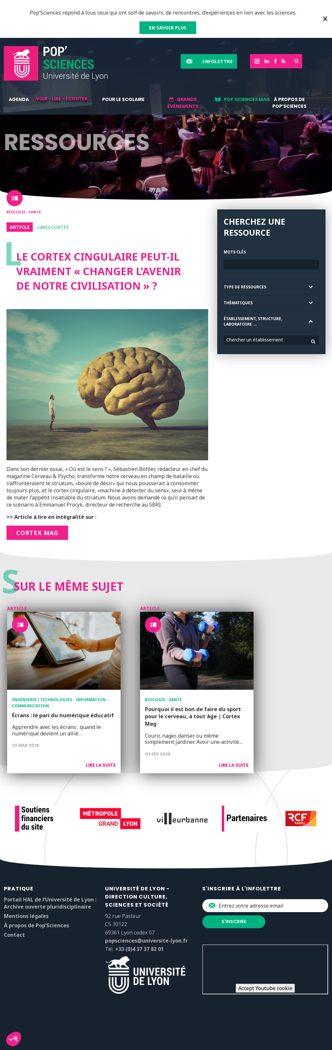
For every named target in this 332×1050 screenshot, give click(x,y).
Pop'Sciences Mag (247, 99)
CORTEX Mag (37, 533)
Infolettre (217, 61)
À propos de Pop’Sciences (289, 102)
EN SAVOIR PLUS (167, 28)
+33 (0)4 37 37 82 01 (139, 949)
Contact (14, 934)
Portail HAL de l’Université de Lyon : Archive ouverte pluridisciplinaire (50, 903)
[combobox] (271, 339)
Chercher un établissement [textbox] (254, 340)
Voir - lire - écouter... (63, 98)
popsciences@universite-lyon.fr (146, 940)
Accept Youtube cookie (265, 988)
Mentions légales (26, 916)
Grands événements (182, 102)
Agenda (19, 99)
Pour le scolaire (123, 99)
